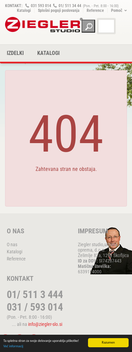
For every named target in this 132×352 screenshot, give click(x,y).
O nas (12, 244)
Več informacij (13, 346)
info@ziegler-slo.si (45, 324)
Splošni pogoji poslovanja (59, 10)
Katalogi (24, 10)
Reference (95, 10)
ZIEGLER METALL (44, 24)
